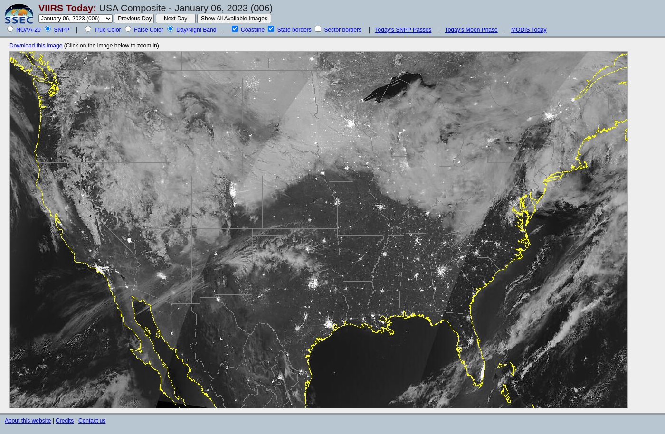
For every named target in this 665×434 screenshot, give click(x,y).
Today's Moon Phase (471, 30)
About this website (28, 420)
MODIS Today (528, 30)
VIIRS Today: (67, 8)
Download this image (36, 45)
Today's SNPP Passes (403, 30)
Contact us (91, 420)
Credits (65, 420)
